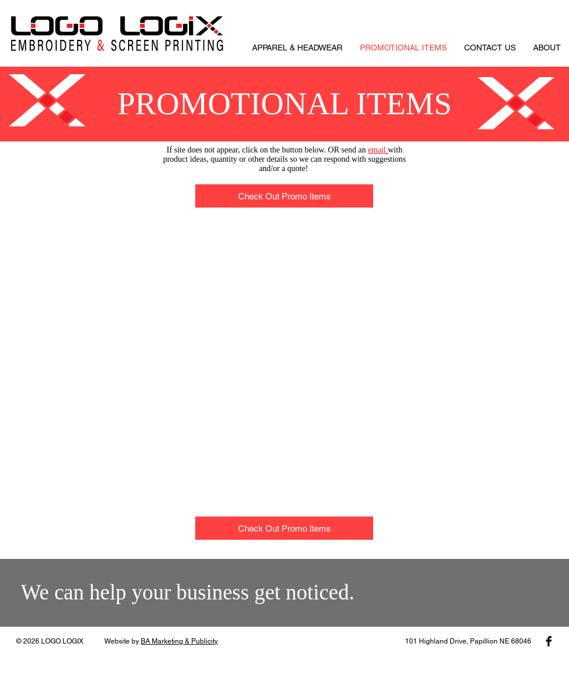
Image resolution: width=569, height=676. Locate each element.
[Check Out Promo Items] (284, 196)
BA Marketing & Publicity (179, 641)
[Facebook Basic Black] (549, 641)
